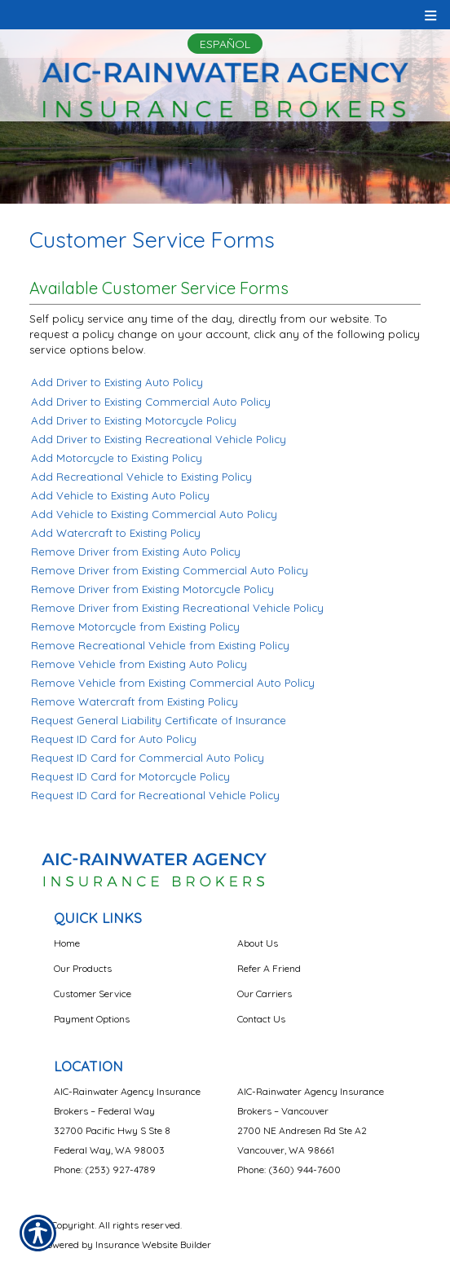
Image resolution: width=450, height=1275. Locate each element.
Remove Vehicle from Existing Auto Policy (139, 663)
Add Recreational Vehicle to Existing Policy (141, 476)
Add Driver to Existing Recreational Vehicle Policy (158, 439)
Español (225, 44)
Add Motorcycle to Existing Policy (116, 457)
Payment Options (92, 1019)
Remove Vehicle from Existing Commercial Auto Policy (173, 682)
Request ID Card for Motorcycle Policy (130, 776)
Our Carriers (264, 993)
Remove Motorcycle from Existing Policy (135, 626)
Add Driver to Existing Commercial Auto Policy (151, 401)
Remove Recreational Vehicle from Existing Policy (160, 645)
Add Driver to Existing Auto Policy (117, 382)
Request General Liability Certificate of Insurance (158, 720)
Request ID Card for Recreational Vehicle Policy (155, 795)
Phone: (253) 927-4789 (105, 1169)
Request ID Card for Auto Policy (113, 738)
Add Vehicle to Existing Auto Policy (120, 495)
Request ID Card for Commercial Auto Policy (147, 757)
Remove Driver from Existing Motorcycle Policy (152, 589)
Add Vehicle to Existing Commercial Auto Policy (154, 514)
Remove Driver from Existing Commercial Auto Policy (169, 570)
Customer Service (92, 993)
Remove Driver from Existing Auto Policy (135, 551)
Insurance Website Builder (153, 1244)
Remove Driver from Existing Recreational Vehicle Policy (177, 607)
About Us (257, 943)
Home (67, 943)
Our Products (83, 968)
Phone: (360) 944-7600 (289, 1169)
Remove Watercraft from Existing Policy (134, 701)
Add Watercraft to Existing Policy (116, 532)
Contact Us (261, 1019)
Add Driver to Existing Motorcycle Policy (133, 420)
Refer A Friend (269, 968)
